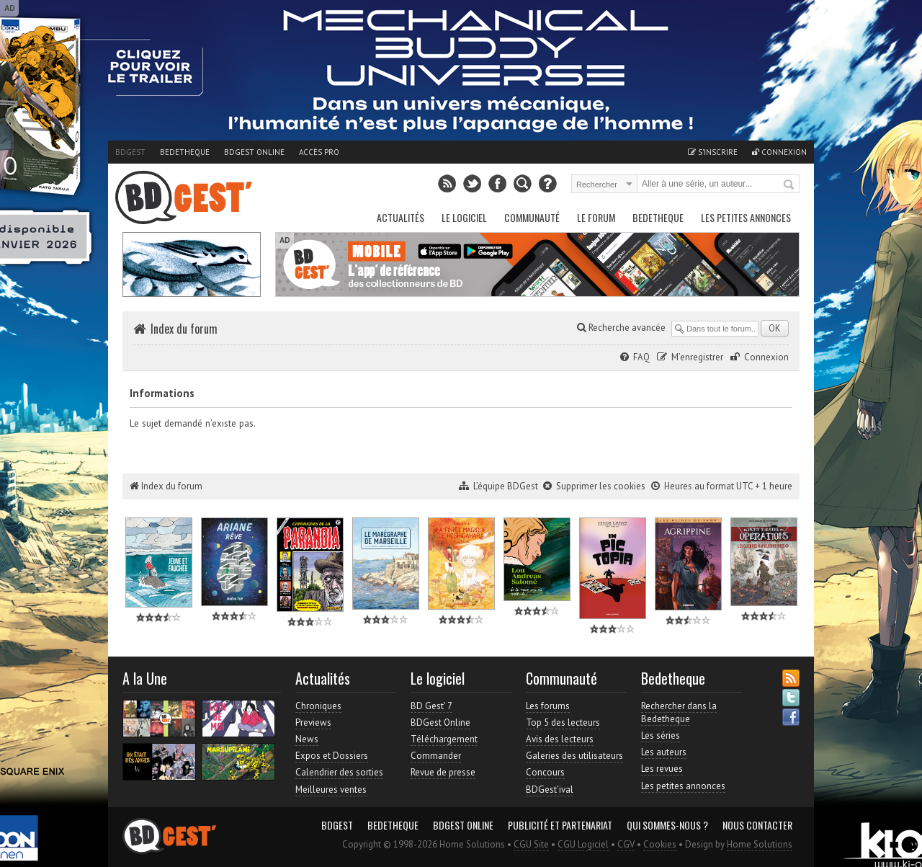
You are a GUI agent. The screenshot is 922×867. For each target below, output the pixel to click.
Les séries (660, 735)
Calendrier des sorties (339, 772)
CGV (626, 844)
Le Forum (596, 217)
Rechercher (789, 185)
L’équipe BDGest (505, 486)
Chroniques (318, 706)
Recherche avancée (621, 327)
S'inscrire (713, 152)
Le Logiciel (464, 217)
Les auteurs (663, 752)
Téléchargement (444, 739)
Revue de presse (443, 772)
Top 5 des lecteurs (563, 722)
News (306, 739)
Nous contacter (757, 825)
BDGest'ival (549, 789)
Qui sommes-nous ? (667, 825)
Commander (436, 756)
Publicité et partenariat (560, 825)
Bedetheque (185, 152)
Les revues (662, 768)
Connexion (779, 152)
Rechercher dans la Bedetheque (679, 712)
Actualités (400, 217)
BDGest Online (254, 152)
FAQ (641, 357)
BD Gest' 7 (431, 706)
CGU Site (531, 844)
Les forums (548, 706)
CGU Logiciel (583, 844)
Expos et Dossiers (331, 756)
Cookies (659, 844)
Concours (545, 772)
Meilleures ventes (331, 789)
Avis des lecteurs (560, 739)
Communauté (532, 217)
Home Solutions (759, 844)
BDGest (130, 152)
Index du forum (184, 328)
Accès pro (319, 152)
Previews (313, 722)
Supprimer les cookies (600, 486)
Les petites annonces (746, 217)
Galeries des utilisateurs (574, 756)
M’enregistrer (697, 357)
